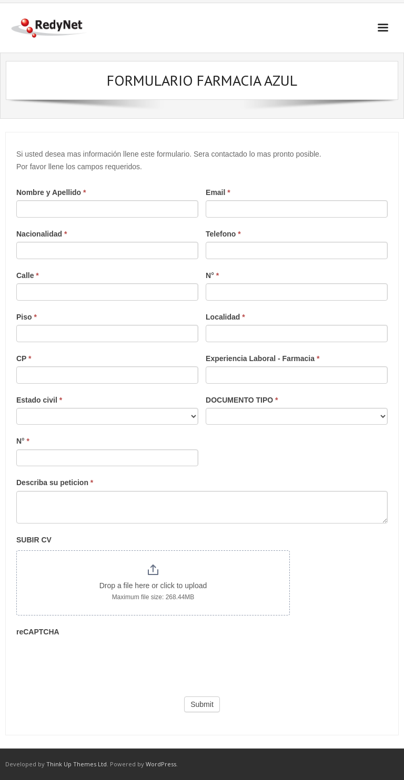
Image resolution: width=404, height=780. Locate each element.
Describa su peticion (54, 482)
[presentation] (96, 660)
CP (24, 358)
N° (212, 275)
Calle (27, 275)
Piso (26, 317)
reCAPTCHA (37, 632)
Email (218, 192)
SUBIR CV (34, 540)
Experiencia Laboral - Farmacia (262, 358)
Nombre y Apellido (51, 192)
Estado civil (39, 400)
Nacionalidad (41, 234)
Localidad (225, 317)
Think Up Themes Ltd (76, 764)
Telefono (223, 234)
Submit (202, 704)
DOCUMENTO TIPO (242, 400)
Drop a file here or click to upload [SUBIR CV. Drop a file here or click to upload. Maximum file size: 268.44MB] (153, 585)
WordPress (161, 764)
